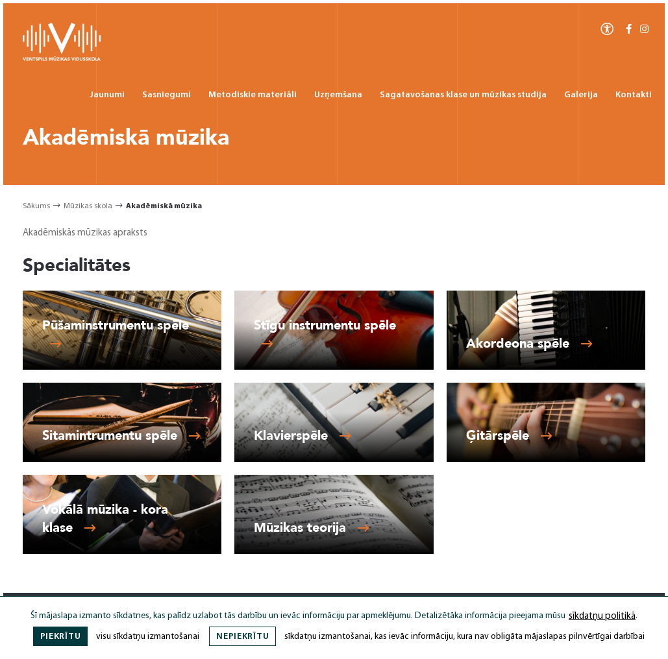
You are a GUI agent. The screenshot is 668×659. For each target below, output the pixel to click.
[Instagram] (644, 29)
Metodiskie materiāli (252, 96)
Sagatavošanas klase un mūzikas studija (463, 96)
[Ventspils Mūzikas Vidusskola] (62, 59)
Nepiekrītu (242, 636)
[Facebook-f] (629, 29)
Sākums (36, 206)
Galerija (581, 96)
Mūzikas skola (88, 206)
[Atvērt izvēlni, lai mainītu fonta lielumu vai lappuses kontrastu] (607, 28)
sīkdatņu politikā (602, 616)
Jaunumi (107, 96)
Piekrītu (60, 636)
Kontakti (633, 96)
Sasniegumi (166, 96)
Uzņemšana (338, 96)
